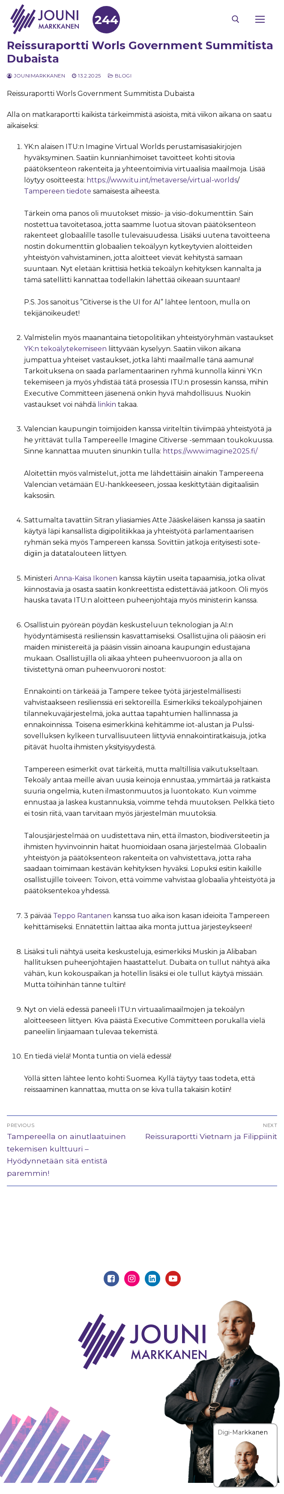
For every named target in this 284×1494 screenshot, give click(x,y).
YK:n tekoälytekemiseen (65, 349)
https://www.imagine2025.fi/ (209, 451)
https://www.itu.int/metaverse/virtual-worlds (161, 180)
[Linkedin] (152, 1278)
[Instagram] (132, 1278)
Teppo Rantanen (81, 916)
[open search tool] (235, 19)
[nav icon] (260, 19)
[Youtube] (173, 1278)
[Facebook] (111, 1278)
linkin (107, 404)
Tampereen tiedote (57, 191)
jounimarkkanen (36, 76)
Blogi (120, 76)
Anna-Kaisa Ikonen (84, 578)
